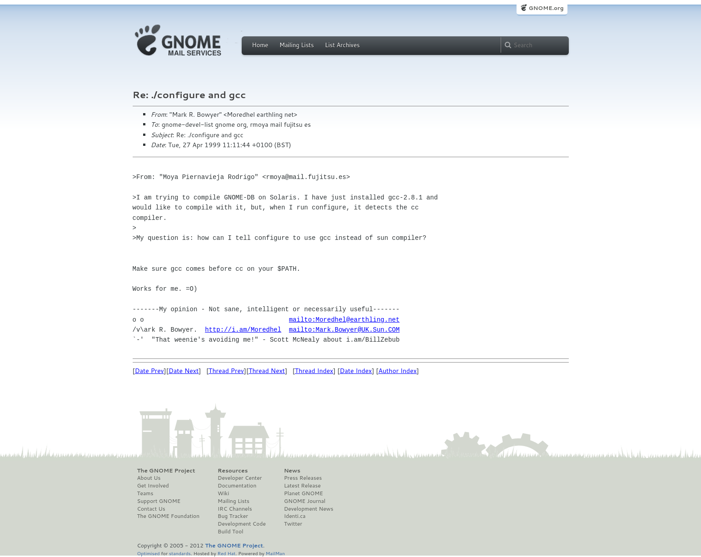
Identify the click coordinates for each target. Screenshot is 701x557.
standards (180, 553)
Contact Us (151, 508)
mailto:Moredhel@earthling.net (344, 319)
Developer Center (240, 478)
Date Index (356, 370)
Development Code (242, 523)
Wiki (223, 493)
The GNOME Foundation (168, 516)
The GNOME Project (166, 470)
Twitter (293, 523)
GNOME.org (545, 8)
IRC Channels (235, 508)
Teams (145, 493)
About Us (149, 478)
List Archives (342, 45)
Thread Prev (226, 370)
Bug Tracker (233, 516)
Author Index (397, 370)
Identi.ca (295, 516)
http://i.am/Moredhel (243, 329)
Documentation (237, 485)
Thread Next (267, 370)
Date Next (184, 370)
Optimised (148, 553)
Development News (308, 508)
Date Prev (149, 370)
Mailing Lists (296, 45)
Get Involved (153, 485)
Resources (233, 470)
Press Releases (303, 478)
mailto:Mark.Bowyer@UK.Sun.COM (344, 329)
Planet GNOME (303, 493)
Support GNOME (159, 501)
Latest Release (302, 485)
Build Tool (230, 531)
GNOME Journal (305, 501)
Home (260, 45)
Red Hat (226, 553)
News (292, 470)
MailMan (275, 553)
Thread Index (314, 370)
